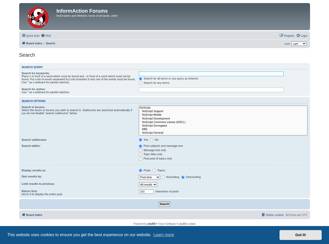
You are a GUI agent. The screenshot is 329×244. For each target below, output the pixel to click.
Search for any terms (154, 82)
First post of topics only (155, 158)
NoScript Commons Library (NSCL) (223, 122)
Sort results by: (32, 176)
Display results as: (34, 170)
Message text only (152, 150)
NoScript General (223, 133)
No (154, 139)
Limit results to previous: (38, 183)
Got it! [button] (300, 235)
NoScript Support (223, 111)
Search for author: (34, 89)
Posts (145, 170)
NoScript (223, 108)
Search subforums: (34, 139)
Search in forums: (33, 107)
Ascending (170, 176)
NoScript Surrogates (223, 126)
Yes (143, 139)
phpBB (151, 223)
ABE (223, 129)
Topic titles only (150, 154)
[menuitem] (46, 36)
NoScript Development (223, 118)
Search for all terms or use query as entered (168, 78)
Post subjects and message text (161, 145)
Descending (191, 176)
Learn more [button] (163, 235)
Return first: (30, 191)
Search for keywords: (36, 73)
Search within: (31, 145)
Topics (159, 170)
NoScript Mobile (223, 115)
